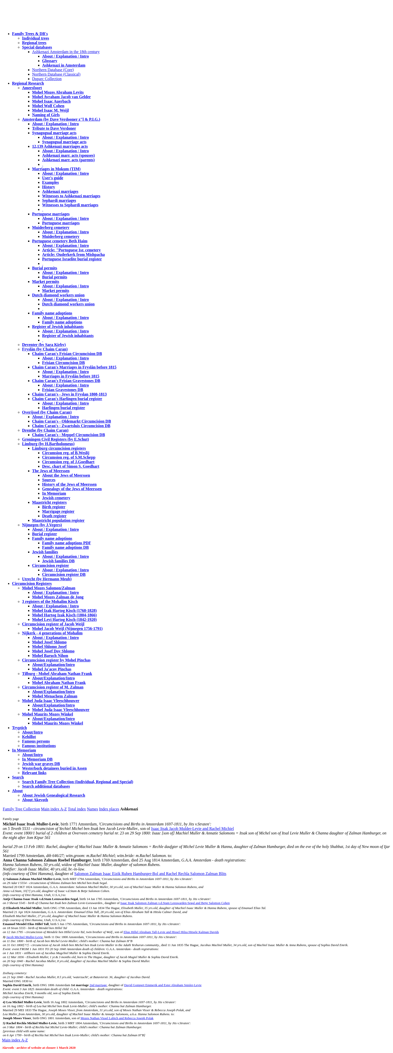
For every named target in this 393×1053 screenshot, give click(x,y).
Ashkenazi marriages (60, 191)
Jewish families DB (58, 561)
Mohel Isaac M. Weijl (50, 110)
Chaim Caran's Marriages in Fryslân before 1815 (74, 367)
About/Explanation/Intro (53, 664)
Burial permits (44, 268)
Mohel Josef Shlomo (49, 642)
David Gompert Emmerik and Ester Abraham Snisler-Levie (163, 985)
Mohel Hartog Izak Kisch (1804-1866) (64, 615)
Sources (48, 480)
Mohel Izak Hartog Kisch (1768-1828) (64, 610)
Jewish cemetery (56, 498)
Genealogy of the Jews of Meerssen (72, 489)
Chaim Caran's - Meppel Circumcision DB (68, 435)
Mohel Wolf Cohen (48, 106)
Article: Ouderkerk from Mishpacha (73, 254)
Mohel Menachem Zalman (54, 696)
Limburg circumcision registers (59, 448)
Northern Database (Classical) (56, 74)
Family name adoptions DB (65, 547)
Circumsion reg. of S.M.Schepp (68, 457)
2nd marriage (98, 985)
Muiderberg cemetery (50, 227)
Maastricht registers (49, 502)
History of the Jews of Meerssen (69, 484)
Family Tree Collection (21, 809)
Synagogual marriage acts (54, 133)
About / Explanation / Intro (65, 56)
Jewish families (45, 552)
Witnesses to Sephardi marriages (70, 205)
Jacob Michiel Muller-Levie (24, 937)
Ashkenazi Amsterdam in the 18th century (66, 52)
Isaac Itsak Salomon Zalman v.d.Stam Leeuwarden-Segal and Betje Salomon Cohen (175, 903)
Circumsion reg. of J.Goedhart (68, 462)
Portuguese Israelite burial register (72, 259)
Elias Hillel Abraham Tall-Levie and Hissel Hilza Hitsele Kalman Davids (171, 932)
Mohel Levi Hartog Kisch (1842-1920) (64, 619)
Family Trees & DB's (30, 34)
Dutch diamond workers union (58, 295)
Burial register (44, 534)
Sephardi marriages (59, 200)
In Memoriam (54, 493)
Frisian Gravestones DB (62, 390)
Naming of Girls (46, 115)
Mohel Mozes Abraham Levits (58, 92)
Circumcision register (50, 565)
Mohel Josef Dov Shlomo (53, 651)
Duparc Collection (47, 79)
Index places (109, 809)
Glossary (49, 61)
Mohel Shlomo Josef (49, 646)
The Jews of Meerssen (51, 471)
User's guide (52, 178)
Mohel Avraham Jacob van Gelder (61, 97)
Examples (50, 182)
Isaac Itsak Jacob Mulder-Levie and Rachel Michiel (192, 828)
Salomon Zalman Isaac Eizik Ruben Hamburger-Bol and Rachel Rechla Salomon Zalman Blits (150, 873)
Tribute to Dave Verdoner (54, 128)
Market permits (45, 281)
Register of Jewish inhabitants (58, 326)
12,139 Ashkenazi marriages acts (60, 146)
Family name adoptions (52, 313)
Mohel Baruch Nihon (50, 655)
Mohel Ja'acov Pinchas (51, 669)
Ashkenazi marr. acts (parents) (68, 160)
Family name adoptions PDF (66, 543)
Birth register (53, 507)
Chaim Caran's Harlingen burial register (67, 399)
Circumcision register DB (63, 574)
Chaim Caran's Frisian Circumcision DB (67, 354)
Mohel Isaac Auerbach (51, 101)
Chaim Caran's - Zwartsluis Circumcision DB (71, 426)
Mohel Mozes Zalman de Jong (57, 597)
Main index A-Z (54, 809)
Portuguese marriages (51, 214)
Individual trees (35, 38)
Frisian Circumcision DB (63, 363)
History (48, 187)
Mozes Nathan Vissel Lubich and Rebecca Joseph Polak (116, 1018)
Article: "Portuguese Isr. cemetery (71, 250)
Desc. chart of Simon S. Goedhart (70, 466)
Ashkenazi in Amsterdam (63, 65)
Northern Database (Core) (53, 70)
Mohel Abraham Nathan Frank (59, 682)
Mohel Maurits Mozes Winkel (57, 723)
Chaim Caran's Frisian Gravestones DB (66, 381)
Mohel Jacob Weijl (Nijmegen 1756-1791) (67, 628)
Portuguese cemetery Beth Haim (59, 241)
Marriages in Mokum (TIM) (56, 169)
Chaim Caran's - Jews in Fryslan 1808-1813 (69, 394)
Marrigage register (58, 511)
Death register (54, 516)
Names (92, 809)
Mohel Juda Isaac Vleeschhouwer (60, 710)
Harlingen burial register (63, 408)
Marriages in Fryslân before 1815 (70, 376)
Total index (77, 809)
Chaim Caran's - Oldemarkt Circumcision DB (71, 421)
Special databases (37, 47)
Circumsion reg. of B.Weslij (65, 453)
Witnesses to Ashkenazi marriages (71, 196)
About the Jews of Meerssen (66, 475)
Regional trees (34, 43)
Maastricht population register (58, 520)
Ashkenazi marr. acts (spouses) (68, 155)
